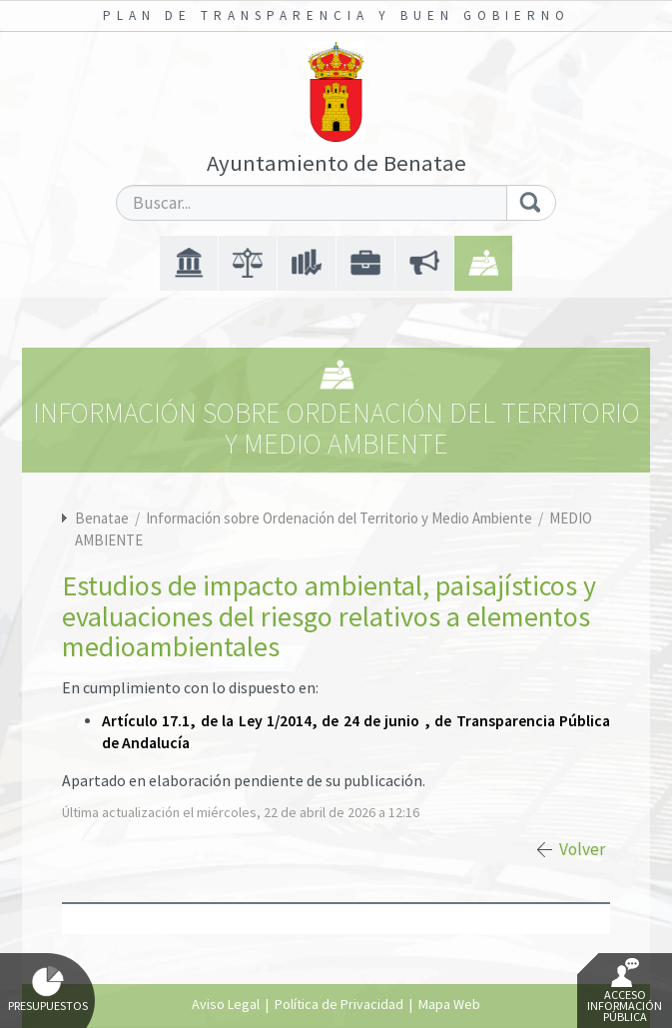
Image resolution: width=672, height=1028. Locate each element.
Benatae (102, 518)
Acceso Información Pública (624, 991)
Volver (582, 849)
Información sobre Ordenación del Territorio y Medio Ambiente (340, 518)
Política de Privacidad (339, 1004)
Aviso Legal (226, 1004)
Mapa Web (449, 1004)
